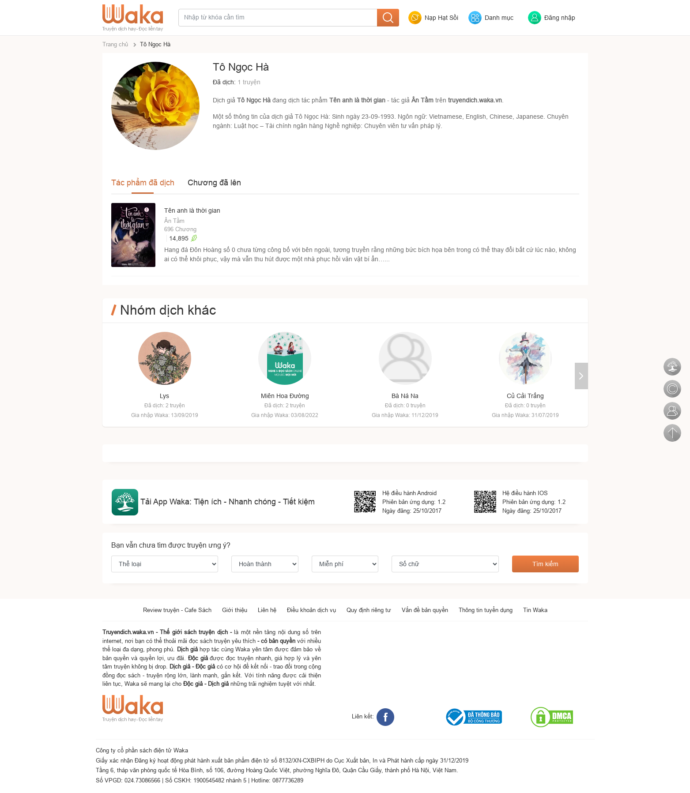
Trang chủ (115, 44)
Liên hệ (267, 609)
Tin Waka (535, 609)
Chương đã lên (214, 182)
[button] (581, 376)
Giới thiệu (234, 609)
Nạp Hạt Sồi (441, 17)
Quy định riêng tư (369, 609)
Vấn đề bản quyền (425, 609)
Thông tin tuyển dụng (486, 609)
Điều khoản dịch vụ (311, 609)
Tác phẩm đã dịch (142, 182)
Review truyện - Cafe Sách (177, 609)
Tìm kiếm (545, 564)
